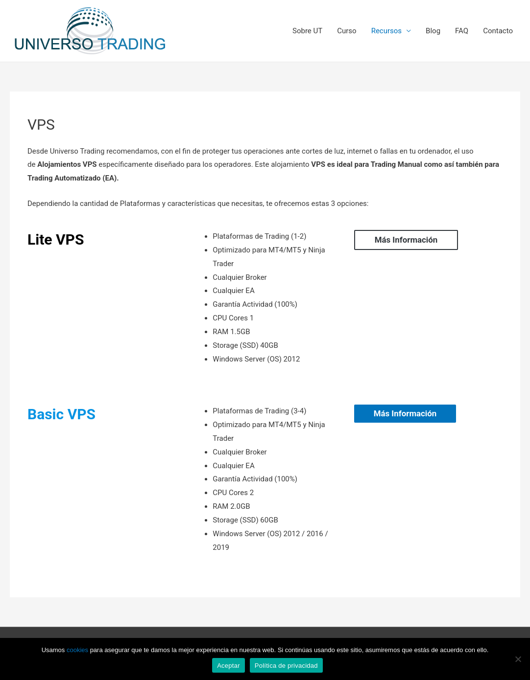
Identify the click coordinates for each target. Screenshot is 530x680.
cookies (77, 650)
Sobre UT (307, 30)
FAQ (461, 30)
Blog (433, 30)
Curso (346, 30)
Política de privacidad (286, 665)
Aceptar (228, 665)
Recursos (386, 30)
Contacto (498, 30)
